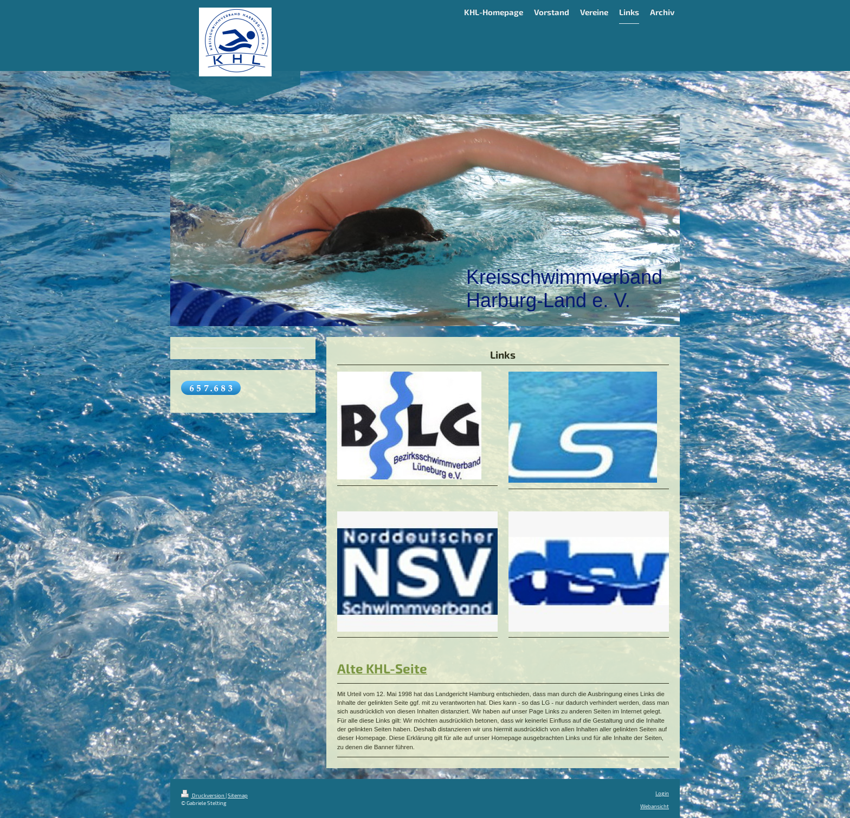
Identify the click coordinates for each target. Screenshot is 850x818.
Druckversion (203, 795)
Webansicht (654, 806)
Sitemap (238, 795)
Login (662, 793)
